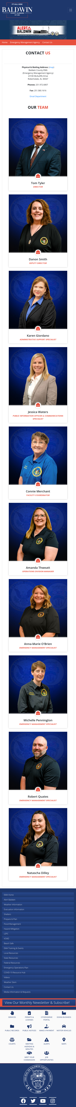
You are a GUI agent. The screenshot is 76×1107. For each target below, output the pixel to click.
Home (4, 42)
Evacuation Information (14, 909)
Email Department (38, 96)
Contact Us (9, 987)
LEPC (6, 933)
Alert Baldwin (9, 899)
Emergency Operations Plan (16, 967)
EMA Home (9, 895)
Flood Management (12, 924)
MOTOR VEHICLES (64, 1028)
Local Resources (11, 953)
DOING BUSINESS (64, 1014)
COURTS (12, 1041)
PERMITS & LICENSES (29, 1016)
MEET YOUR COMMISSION (29, 1056)
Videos (7, 977)
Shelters (7, 914)
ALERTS (47, 1041)
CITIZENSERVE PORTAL (46, 1016)
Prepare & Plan (10, 919)
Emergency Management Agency (25, 42)
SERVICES (12, 1014)
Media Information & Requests (17, 992)
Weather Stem (10, 982)
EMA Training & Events (14, 948)
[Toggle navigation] (70, 10)
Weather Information (13, 904)
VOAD (6, 938)
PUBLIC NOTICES (29, 1028)
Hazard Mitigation (11, 928)
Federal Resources (12, 962)
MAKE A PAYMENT (46, 1028)
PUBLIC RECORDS (12, 1028)
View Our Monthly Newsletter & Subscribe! (37, 1002)
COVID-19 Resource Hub (14, 972)
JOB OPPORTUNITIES (46, 1056)
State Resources (11, 958)
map (51, 67)
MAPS (64, 1041)
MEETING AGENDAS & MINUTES (29, 1044)
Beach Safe (9, 943)
